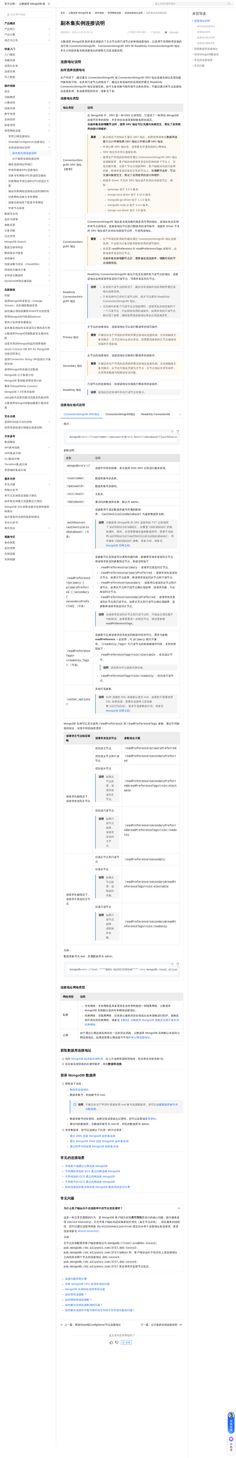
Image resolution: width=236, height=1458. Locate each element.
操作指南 (99, 25)
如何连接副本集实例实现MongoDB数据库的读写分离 (97, 1199)
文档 (188, 6)
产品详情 (155, 44)
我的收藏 (173, 44)
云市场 (91, 5)
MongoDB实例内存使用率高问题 (85, 1301)
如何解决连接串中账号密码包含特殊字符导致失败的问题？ (100, 1322)
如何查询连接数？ (76, 1306)
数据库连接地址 (79, 1101)
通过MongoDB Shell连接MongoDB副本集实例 (99, 1153)
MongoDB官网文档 (118, 557)
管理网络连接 (114, 25)
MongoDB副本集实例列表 (87, 1071)
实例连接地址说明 (134, 25)
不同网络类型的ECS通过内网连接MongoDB (92, 1183)
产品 (48, 5)
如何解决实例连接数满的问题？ (84, 1317)
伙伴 (101, 5)
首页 (62, 25)
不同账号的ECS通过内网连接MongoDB (90, 1194)
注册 (214, 6)
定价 (80, 5)
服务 (110, 5)
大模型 (38, 5)
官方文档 (9, 15)
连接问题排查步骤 (76, 1291)
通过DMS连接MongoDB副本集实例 (92, 1148)
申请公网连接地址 (139, 1049)
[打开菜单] (6, 6)
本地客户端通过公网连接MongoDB (86, 1178)
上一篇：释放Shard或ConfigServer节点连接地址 (90, 1337)
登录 (228, 6)
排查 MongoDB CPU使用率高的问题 (87, 1296)
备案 (196, 6)
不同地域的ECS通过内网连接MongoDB (90, 1188)
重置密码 (150, 1131)
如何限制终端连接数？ (78, 1312)
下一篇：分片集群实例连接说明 (161, 1337)
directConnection (88, 1243)
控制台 (205, 6)
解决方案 (60, 5)
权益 (71, 5)
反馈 (126, 1355)
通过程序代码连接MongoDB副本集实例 (94, 1158)
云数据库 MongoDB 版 (32, 15)
